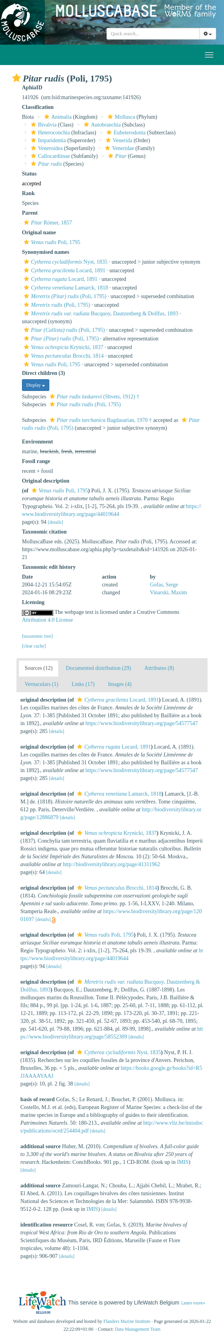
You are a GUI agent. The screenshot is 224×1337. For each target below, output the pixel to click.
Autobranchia (101, 125)
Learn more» (193, 1303)
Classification (38, 107)
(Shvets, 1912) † (93, 397)
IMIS (183, 1162)
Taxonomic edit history (49, 567)
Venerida (118, 140)
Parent (30, 213)
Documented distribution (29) (98, 668)
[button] (16, 78)
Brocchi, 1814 (63, 356)
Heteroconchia (49, 133)
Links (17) (83, 684)
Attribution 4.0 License (47, 620)
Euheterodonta (125, 133)
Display (35, 385)
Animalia (57, 117)
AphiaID (32, 87)
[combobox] (153, 34)
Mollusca (120, 117)
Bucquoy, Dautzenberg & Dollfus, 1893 (100, 314)
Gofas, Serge (164, 585)
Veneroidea (46, 148)
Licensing (33, 602)
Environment (37, 442)
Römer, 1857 (47, 223)
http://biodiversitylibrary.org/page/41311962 (111, 864)
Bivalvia (42, 125)
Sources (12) (38, 668)
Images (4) (120, 684)
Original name (39, 232)
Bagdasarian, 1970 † (100, 420)
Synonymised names (45, 252)
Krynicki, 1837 (62, 347)
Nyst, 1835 (64, 262)
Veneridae (118, 148)
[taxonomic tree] (37, 636)
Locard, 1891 (63, 270)
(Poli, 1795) (64, 296)
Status (29, 174)
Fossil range (36, 461)
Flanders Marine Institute (126, 1321)
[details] (55, 522)
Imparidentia (47, 140)
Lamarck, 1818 (65, 288)
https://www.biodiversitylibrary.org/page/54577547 (141, 723)
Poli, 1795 (51, 242)
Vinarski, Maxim (168, 592)
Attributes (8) (159, 668)
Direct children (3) (43, 373)
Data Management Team (138, 1329)
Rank (28, 193)
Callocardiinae (49, 156)
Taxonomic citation (44, 532)
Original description (45, 481)
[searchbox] (153, 33)
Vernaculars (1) (41, 684)
